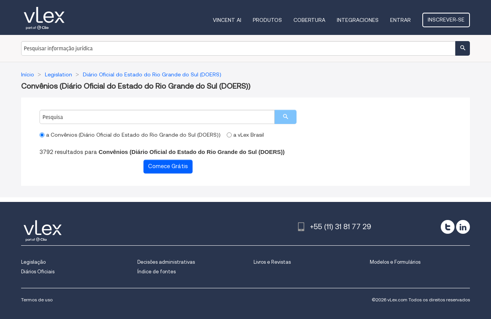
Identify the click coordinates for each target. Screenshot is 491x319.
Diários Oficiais (37, 271)
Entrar (400, 20)
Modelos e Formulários (395, 262)
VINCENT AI (227, 20)
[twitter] (448, 227)
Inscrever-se (446, 20)
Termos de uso (37, 299)
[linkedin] (463, 227)
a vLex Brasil (245, 135)
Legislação (33, 262)
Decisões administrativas (166, 262)
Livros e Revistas (272, 262)
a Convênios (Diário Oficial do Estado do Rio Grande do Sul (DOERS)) (130, 135)
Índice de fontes (156, 271)
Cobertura (309, 20)
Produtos (267, 20)
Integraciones (358, 20)
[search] (285, 117)
